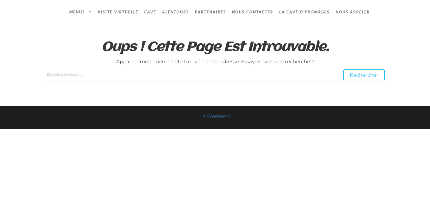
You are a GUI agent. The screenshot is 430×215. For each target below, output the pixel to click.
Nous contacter (252, 12)
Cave (150, 12)
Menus (77, 12)
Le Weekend (215, 116)
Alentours (175, 12)
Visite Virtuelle (118, 12)
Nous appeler (353, 12)
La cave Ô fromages (304, 12)
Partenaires (210, 12)
